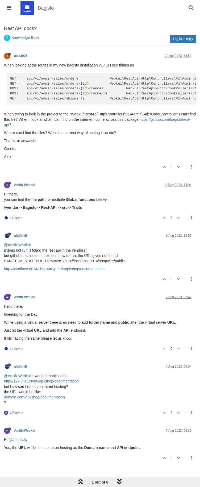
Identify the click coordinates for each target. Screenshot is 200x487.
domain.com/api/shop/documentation (34, 397)
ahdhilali (20, 236)
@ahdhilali (17, 440)
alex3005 (20, 56)
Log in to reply (183, 39)
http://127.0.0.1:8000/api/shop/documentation (41, 381)
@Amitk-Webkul (17, 245)
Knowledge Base (25, 37)
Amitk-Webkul (24, 185)
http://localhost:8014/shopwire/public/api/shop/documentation (54, 269)
